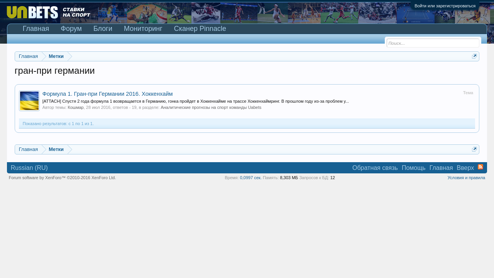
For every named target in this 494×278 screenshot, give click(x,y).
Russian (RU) (29, 167)
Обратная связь (375, 167)
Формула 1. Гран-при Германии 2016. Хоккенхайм (107, 94)
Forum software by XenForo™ (62, 177)
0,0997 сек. (251, 177)
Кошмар (76, 107)
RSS (480, 167)
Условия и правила (466, 177)
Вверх (465, 167)
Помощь (414, 167)
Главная (36, 28)
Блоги (102, 28)
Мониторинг (143, 28)
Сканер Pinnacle (200, 28)
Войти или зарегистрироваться (444, 5)
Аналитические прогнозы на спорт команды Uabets (211, 107)
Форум (71, 28)
